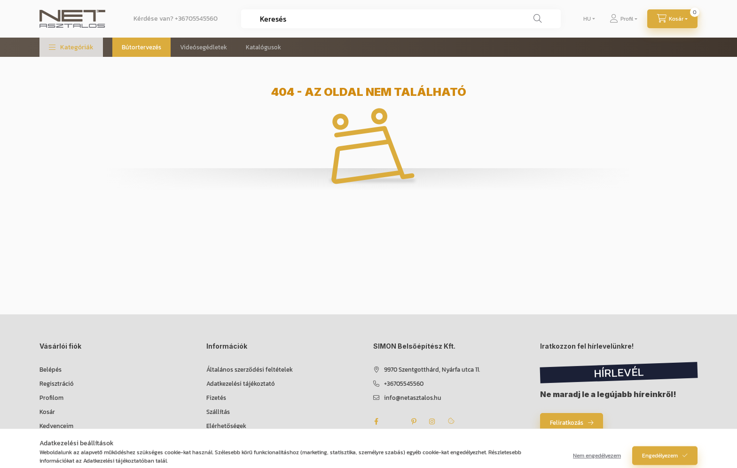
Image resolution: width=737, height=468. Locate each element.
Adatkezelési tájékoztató (240, 383)
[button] (71, 47)
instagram (432, 421)
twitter (394, 421)
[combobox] (401, 18)
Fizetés (216, 397)
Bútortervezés (141, 47)
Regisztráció (56, 383)
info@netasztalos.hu (412, 397)
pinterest (413, 421)
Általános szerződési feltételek (249, 369)
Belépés (50, 369)
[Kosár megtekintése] (672, 18)
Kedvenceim (56, 425)
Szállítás (218, 411)
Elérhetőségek (226, 425)
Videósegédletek (203, 47)
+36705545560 (196, 18)
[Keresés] (537, 19)
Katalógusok (263, 47)
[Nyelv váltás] (587, 19)
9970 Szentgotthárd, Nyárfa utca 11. (432, 369)
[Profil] (623, 18)
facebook (376, 421)
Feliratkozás (566, 422)
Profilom (51, 397)
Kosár (47, 411)
